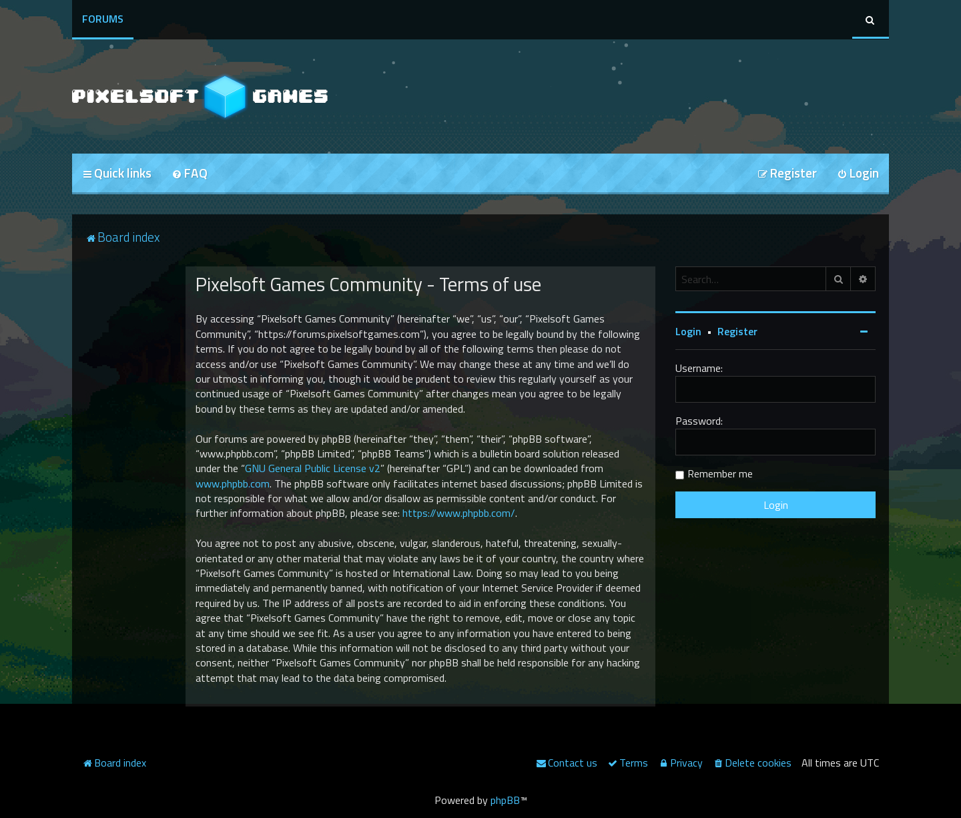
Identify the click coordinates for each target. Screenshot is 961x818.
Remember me (720, 473)
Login (688, 331)
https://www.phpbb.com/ (458, 512)
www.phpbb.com (233, 483)
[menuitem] (190, 174)
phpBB (505, 800)
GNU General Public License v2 (312, 468)
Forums (102, 19)
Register (737, 331)
